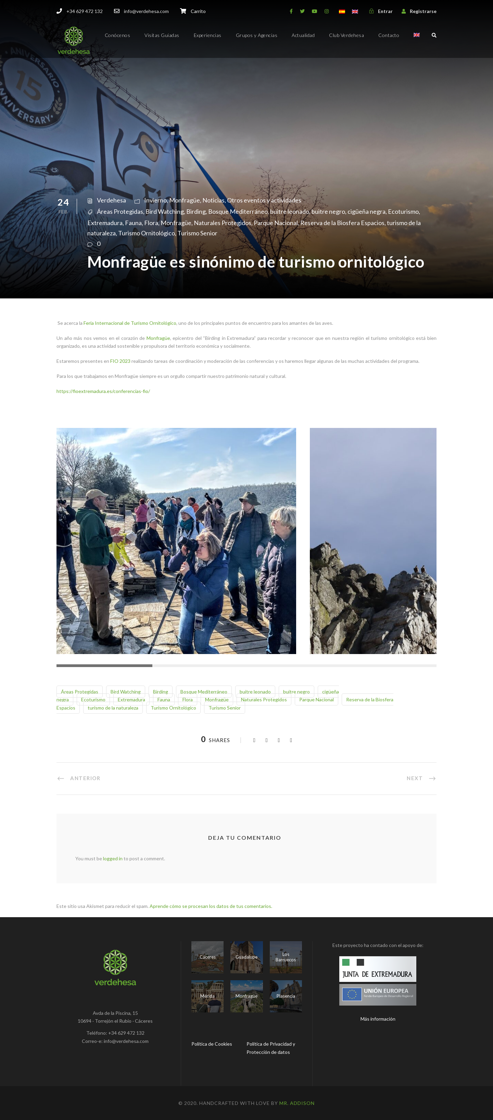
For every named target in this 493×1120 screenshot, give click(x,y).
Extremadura (105, 222)
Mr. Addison (297, 1103)
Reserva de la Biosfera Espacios (342, 222)
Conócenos (117, 35)
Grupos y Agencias (257, 35)
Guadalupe (246, 957)
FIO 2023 (120, 361)
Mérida (207, 996)
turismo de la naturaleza (113, 708)
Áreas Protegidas (120, 211)
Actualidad (303, 35)
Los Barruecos (286, 956)
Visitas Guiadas (161, 35)
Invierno (155, 200)
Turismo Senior (197, 233)
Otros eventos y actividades (264, 200)
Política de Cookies (211, 1044)
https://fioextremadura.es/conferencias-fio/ (103, 391)
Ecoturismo (403, 211)
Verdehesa (111, 200)
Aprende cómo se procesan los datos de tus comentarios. (211, 906)
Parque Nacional (276, 222)
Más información (378, 1019)
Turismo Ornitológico (146, 233)
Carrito (198, 11)
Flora (151, 222)
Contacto (388, 35)
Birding (196, 211)
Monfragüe (184, 200)
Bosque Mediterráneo (238, 211)
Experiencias (208, 35)
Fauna (133, 222)
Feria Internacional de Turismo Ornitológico (130, 323)
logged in (113, 858)
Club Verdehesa (346, 35)
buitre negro (328, 211)
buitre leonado (289, 211)
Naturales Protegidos (222, 222)
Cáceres (208, 957)
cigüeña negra (366, 211)
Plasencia (286, 996)
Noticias (213, 200)
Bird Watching (165, 211)
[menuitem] (417, 41)
